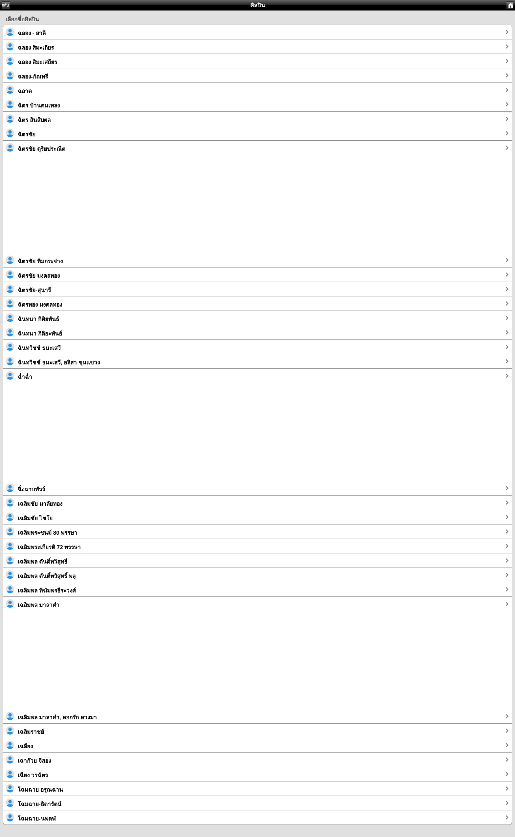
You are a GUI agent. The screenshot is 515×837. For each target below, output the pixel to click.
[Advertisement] (200, 207)
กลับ (5, 5)
